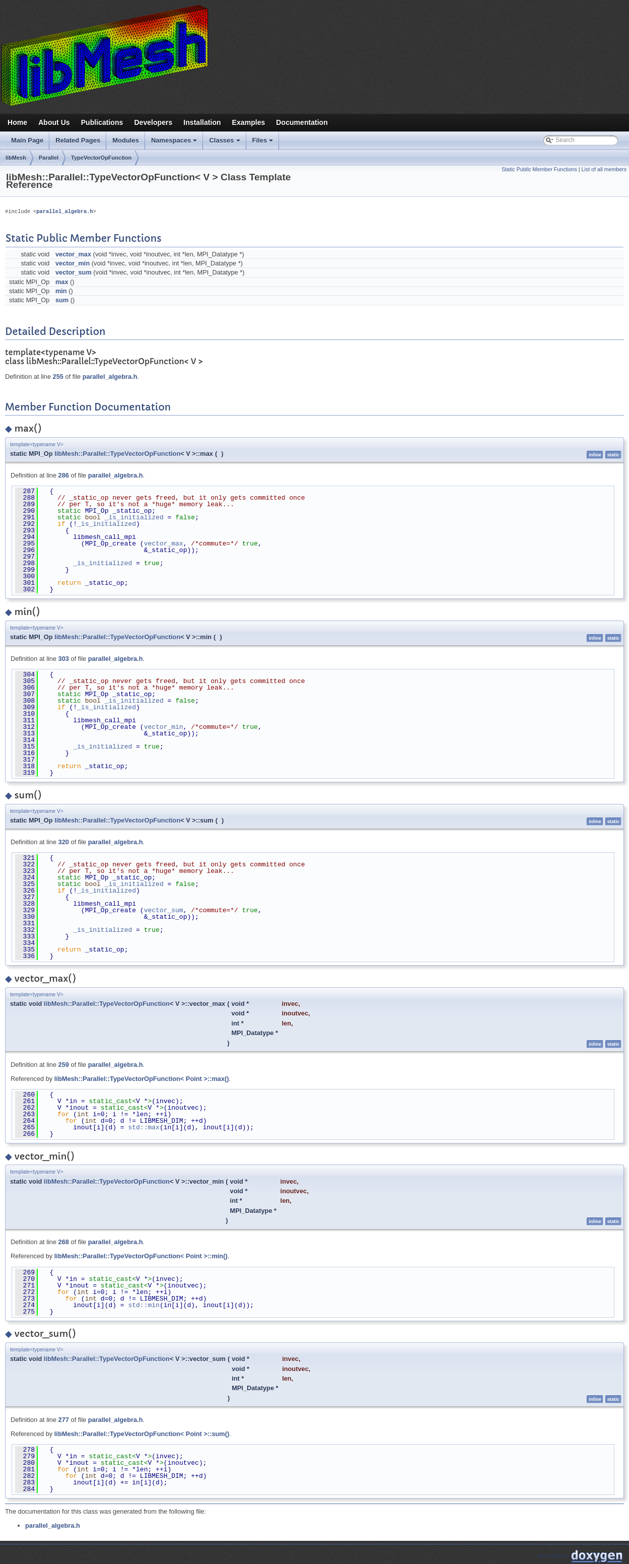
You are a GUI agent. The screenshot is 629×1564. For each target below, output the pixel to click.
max (61, 282)
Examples (248, 122)
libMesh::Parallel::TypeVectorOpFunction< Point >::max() (141, 1078)
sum (61, 300)
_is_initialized (134, 517)
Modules (125, 140)
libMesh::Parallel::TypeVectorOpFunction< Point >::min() (141, 1256)
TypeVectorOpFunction (101, 158)
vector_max (73, 254)
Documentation (301, 122)
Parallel (48, 158)
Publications (102, 122)
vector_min (72, 263)
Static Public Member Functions (539, 169)
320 (63, 842)
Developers (153, 122)
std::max (143, 1127)
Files (263, 143)
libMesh (16, 158)
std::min (143, 1305)
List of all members (604, 169)
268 (63, 1242)
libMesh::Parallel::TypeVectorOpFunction (117, 453)
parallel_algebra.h (64, 211)
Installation (202, 122)
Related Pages (77, 140)
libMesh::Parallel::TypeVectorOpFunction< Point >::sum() (141, 1434)
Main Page (27, 140)
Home (17, 122)
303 (63, 658)
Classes (225, 143)
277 (63, 1419)
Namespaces (175, 143)
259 (63, 1064)
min (61, 291)
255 (58, 376)
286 (63, 475)
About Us (54, 122)
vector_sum (73, 272)
